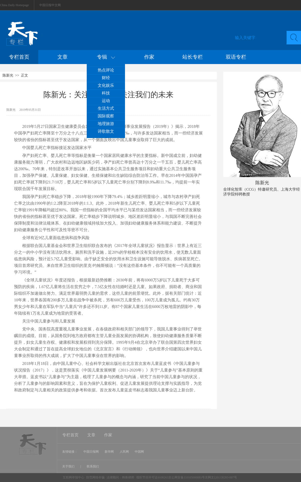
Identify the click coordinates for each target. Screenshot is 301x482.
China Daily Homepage (14, 5)
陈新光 (8, 75)
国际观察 (106, 116)
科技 (106, 93)
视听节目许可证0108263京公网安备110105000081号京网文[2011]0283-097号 (186, 477)
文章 (62, 57)
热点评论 (106, 70)
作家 (149, 57)
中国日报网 (91, 451)
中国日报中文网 (50, 5)
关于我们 (68, 466)
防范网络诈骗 (95, 477)
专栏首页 (19, 57)
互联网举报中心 (73, 477)
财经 (106, 78)
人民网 (124, 451)
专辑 (106, 57)
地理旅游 (106, 123)
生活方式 (106, 108)
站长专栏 (192, 57)
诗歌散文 (106, 131)
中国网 (139, 451)
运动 (106, 100)
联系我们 (93, 466)
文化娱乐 (106, 85)
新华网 (109, 451)
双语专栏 (236, 57)
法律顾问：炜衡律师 (120, 477)
